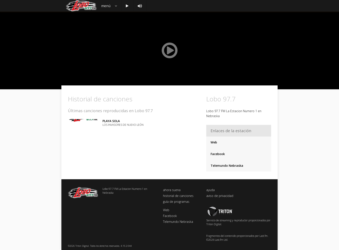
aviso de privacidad (219, 196)
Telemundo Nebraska (227, 166)
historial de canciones (178, 196)
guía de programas (176, 202)
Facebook (218, 154)
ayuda (210, 190)
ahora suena (172, 190)
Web (214, 142)
